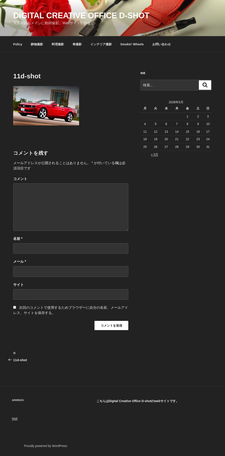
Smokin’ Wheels (132, 44)
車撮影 (77, 44)
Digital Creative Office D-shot (81, 15)
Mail (15, 418)
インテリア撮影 (101, 44)
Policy (17, 44)
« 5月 (154, 154)
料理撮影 (58, 44)
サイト (18, 285)
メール (19, 261)
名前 (18, 239)
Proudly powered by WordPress (45, 446)
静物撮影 (37, 44)
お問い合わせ (161, 44)
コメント (20, 179)
